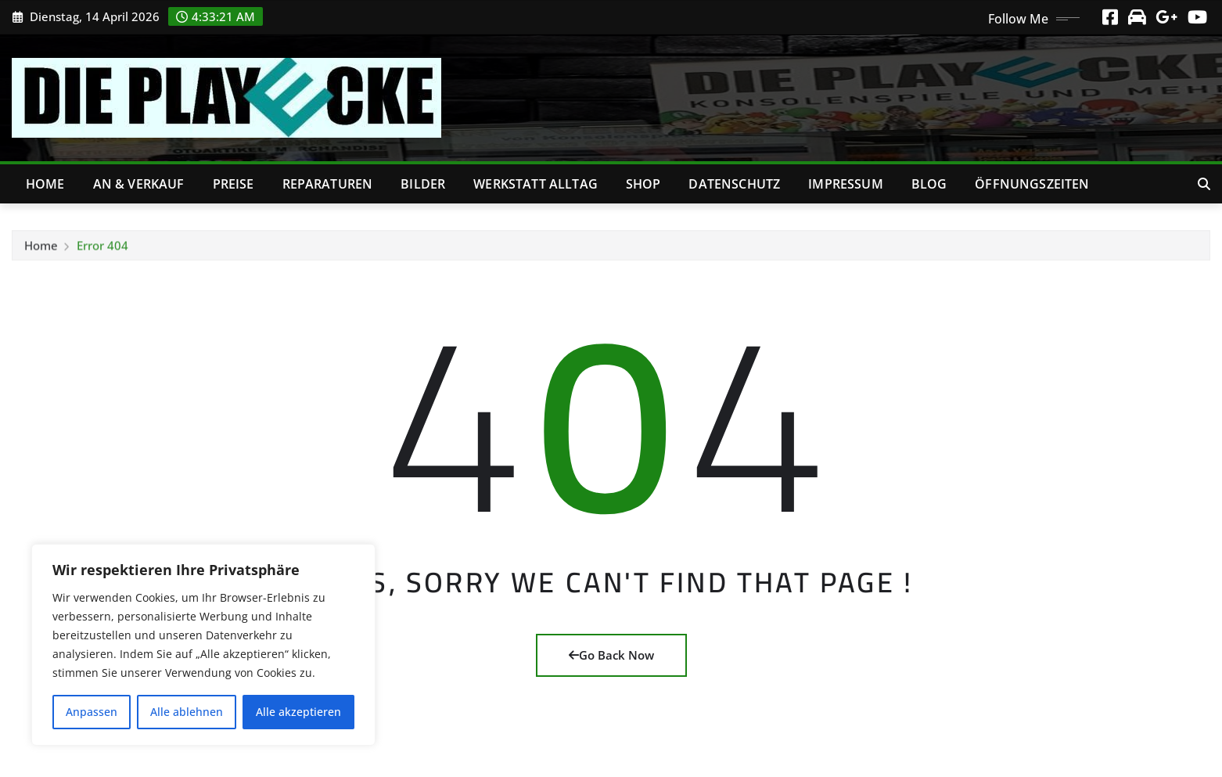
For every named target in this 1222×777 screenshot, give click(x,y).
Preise (233, 183)
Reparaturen (327, 183)
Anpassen (91, 711)
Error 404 (102, 250)
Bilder (423, 183)
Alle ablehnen (186, 711)
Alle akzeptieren (298, 711)
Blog (929, 183)
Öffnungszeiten (1032, 183)
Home (45, 183)
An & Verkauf (139, 183)
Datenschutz (734, 183)
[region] (203, 645)
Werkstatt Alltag (535, 183)
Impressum (845, 183)
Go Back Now (611, 655)
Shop (643, 183)
